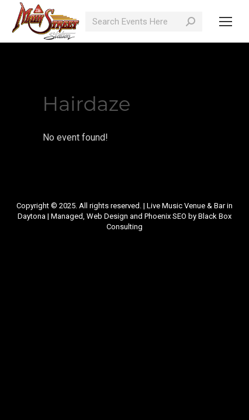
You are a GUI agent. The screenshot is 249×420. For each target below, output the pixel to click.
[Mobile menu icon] (225, 21)
